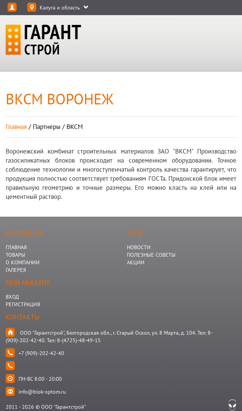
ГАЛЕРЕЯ (16, 270)
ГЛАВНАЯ (16, 247)
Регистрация (23, 304)
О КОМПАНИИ (23, 262)
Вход (12, 296)
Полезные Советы (151, 254)
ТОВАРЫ (15, 254)
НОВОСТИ (139, 247)
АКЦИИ (136, 262)
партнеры (46, 127)
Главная (16, 127)
